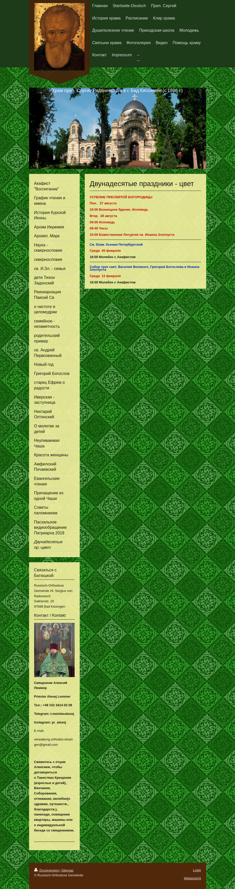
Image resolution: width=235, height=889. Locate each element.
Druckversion (47, 870)
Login (197, 870)
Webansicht (192, 878)
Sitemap (67, 870)
